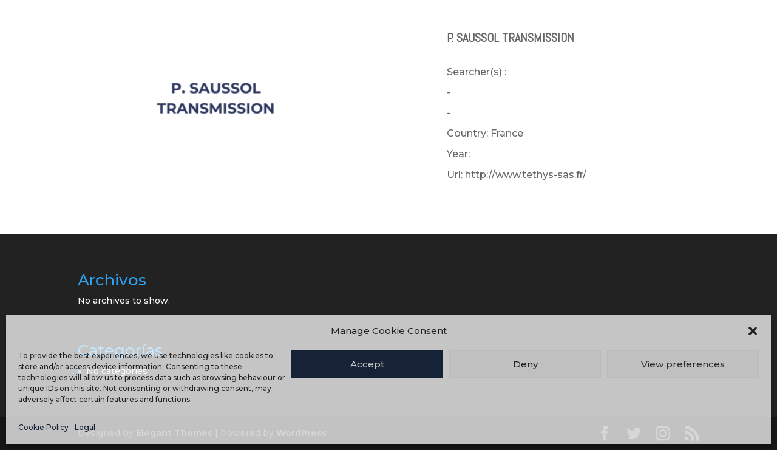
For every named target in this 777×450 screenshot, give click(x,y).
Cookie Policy (43, 427)
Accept (367, 364)
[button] (753, 331)
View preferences (683, 364)
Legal (85, 427)
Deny (525, 364)
